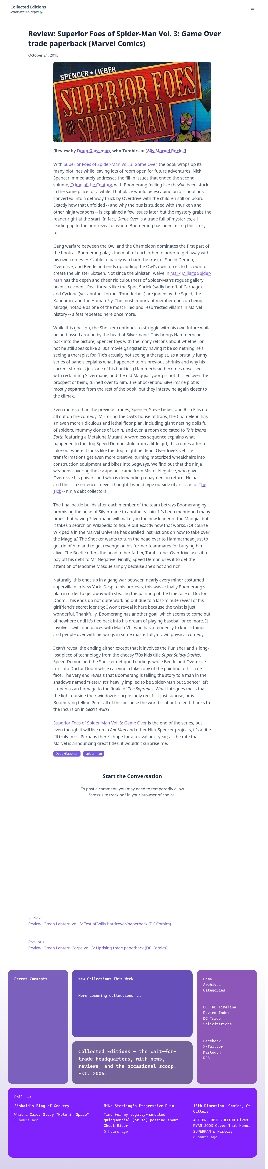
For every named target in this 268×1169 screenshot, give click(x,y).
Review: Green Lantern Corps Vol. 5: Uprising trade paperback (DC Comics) (97, 948)
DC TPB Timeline (219, 1007)
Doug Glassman (93, 151)
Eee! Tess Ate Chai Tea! (223, 1106)
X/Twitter (213, 1046)
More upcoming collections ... (110, 995)
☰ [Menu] (252, 8)
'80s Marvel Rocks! (165, 151)
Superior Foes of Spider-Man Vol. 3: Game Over (110, 164)
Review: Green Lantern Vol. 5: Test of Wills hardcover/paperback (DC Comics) (99, 923)
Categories (214, 990)
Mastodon (212, 1052)
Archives (212, 984)
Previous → (38, 942)
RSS (206, 1058)
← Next (35, 917)
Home (207, 979)
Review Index (216, 1013)
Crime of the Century (91, 185)
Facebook (212, 1041)
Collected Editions (28, 7)
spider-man (94, 753)
